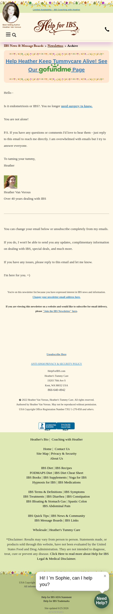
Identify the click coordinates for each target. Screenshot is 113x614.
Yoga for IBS (78, 477)
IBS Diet (47, 468)
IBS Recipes (63, 468)
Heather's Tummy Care (64, 530)
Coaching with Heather (67, 439)
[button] (107, 29)
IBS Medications (69, 482)
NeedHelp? (101, 600)
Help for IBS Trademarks (56, 601)
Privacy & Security (64, 453)
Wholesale (40, 530)
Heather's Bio (39, 439)
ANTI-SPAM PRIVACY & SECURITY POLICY (56, 363)
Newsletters (55, 46)
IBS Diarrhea (55, 496)
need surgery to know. (76, 106)
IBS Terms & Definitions (45, 492)
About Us (56, 458)
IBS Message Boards (48, 520)
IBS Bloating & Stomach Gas (46, 501)
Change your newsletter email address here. (57, 297)
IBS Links (72, 520)
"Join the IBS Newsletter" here (60, 311)
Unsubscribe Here (56, 354)
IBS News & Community (68, 516)
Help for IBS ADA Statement (56, 597)
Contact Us (62, 449)
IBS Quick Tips (38, 516)
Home (47, 449)
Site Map (42, 453)
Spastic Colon (77, 501)
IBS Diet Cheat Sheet (69, 473)
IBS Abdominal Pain (57, 506)
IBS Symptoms (74, 492)
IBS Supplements (55, 477)
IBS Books (34, 477)
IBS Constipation (78, 496)
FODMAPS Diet (41, 473)
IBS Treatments (33, 496)
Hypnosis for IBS (44, 482)
